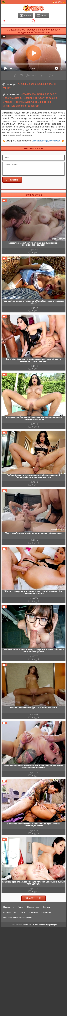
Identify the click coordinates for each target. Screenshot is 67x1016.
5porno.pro (27, 925)
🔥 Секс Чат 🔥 (58, 2)
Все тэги (46, 907)
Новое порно (33, 907)
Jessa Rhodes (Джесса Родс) (46, 140)
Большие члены (46, 84)
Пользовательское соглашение (17, 918)
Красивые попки (12, 98)
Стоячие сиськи (47, 98)
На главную (8, 907)
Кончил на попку (47, 94)
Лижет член (45, 101)
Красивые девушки (25, 101)
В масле (7, 101)
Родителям (46, 912)
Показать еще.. (33, 898)
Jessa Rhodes (28, 94)
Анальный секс (27, 84)
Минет (7, 87)
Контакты (33, 912)
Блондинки (30, 98)
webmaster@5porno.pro (48, 925)
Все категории (9, 912)
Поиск (20, 907)
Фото (22, 912)
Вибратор (33, 105)
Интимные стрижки (14, 105)
